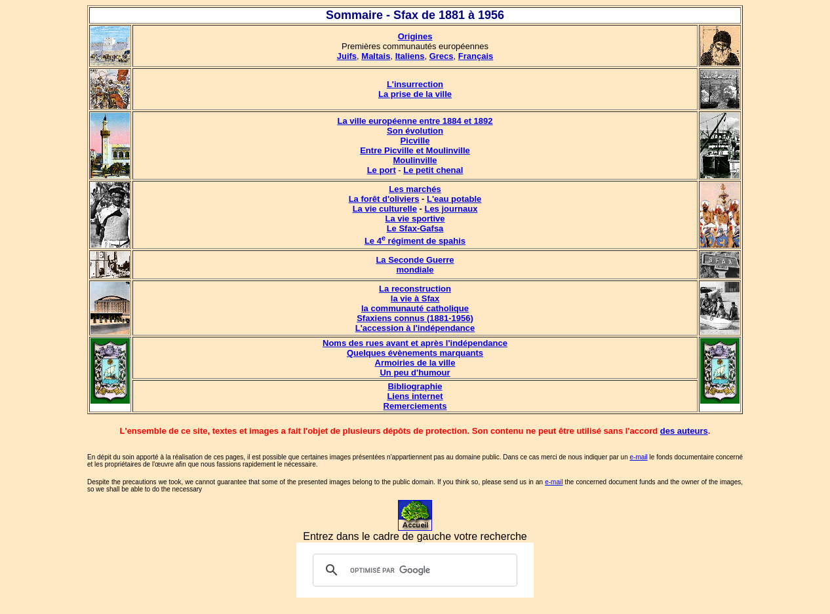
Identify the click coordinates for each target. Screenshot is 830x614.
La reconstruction (415, 289)
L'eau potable (454, 199)
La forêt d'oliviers (384, 199)
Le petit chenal (433, 170)
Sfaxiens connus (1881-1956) (415, 318)
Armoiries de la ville (415, 363)
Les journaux (450, 209)
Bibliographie (414, 386)
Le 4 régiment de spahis (415, 241)
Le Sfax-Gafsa (415, 228)
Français (475, 56)
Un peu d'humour (415, 372)
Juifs (347, 56)
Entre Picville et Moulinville (415, 150)
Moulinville (415, 160)
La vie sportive (415, 218)
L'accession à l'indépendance (415, 328)
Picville (415, 140)
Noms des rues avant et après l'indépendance (415, 343)
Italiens (410, 56)
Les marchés (415, 189)
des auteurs (684, 431)
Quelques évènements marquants (415, 353)
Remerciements (415, 406)
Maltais (375, 56)
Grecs (441, 56)
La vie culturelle (385, 209)
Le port (381, 170)
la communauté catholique (415, 308)
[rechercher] (413, 570)
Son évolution (415, 131)
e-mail (639, 457)
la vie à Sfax (415, 298)
